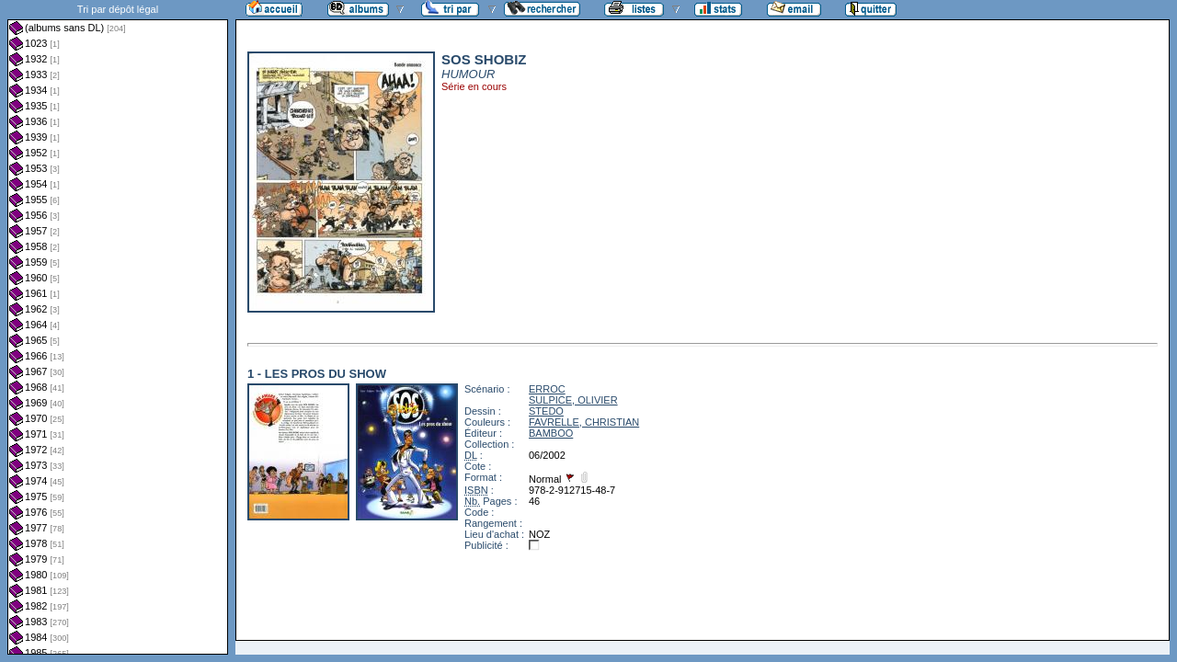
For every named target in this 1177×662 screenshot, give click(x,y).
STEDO (546, 411)
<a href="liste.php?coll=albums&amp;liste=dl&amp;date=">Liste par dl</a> (117, 327)
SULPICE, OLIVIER (573, 399)
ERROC (547, 388)
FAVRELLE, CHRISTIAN (584, 422)
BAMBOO (551, 433)
